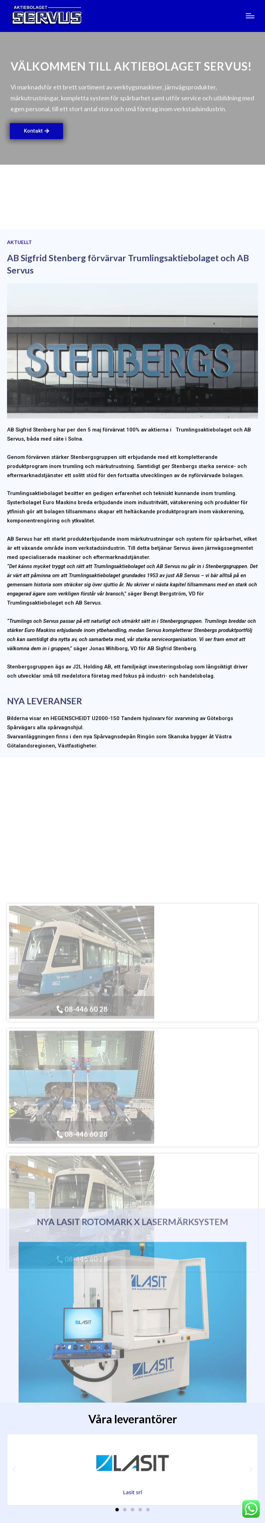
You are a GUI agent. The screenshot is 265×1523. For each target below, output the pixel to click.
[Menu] (250, 15)
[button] (14, 1469)
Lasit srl (132, 1492)
